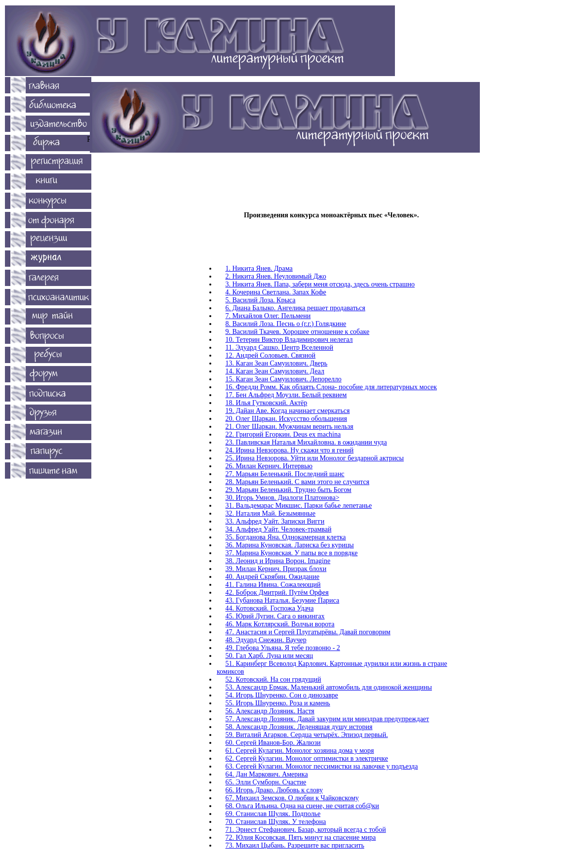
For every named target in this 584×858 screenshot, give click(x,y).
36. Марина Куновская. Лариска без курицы (290, 545)
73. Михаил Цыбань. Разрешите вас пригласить (295, 845)
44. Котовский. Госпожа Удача (270, 608)
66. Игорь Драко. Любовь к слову (274, 790)
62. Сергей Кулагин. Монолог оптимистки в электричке (307, 758)
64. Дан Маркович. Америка (267, 774)
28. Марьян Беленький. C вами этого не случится (298, 482)
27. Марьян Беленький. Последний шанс (285, 474)
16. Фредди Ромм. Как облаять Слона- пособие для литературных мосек (331, 387)
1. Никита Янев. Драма (259, 268)
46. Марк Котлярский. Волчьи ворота (280, 624)
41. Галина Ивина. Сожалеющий (273, 584)
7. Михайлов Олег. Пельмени (268, 316)
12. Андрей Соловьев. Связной (271, 355)
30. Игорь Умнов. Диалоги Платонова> (283, 497)
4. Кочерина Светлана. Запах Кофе (276, 292)
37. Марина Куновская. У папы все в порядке (292, 553)
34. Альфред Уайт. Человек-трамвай (279, 529)
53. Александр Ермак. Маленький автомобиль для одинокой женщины (329, 687)
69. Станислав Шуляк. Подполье (273, 813)
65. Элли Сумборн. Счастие (266, 782)
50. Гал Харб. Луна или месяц (269, 655)
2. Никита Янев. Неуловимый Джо (276, 276)
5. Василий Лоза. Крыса (261, 300)
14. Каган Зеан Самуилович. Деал (275, 371)
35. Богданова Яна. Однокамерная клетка (286, 537)
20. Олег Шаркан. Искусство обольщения (286, 418)
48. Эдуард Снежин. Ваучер (266, 640)
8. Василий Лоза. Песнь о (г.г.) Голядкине (286, 323)
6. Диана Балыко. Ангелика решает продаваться (295, 308)
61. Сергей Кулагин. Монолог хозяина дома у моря (300, 750)
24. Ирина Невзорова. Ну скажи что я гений (290, 450)
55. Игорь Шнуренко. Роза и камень (278, 703)
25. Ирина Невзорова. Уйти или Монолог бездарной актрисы (315, 458)
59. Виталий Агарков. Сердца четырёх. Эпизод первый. (307, 734)
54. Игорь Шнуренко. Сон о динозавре (282, 695)
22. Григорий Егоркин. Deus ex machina (283, 434)
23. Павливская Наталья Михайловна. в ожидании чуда (306, 442)
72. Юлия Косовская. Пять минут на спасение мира (301, 837)
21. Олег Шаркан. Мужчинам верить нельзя (289, 426)
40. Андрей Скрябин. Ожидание (272, 576)
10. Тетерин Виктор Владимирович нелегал (289, 339)
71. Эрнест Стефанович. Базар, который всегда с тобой (306, 829)
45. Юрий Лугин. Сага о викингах (275, 616)
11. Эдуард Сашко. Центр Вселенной (280, 347)
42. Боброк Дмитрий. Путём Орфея (277, 592)
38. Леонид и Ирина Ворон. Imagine (278, 561)
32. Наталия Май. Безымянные (270, 513)
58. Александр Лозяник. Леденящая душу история (299, 727)
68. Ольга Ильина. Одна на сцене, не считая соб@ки (302, 806)
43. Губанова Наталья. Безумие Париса (283, 600)
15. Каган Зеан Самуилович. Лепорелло (284, 379)
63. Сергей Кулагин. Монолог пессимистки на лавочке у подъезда (322, 766)
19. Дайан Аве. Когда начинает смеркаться (288, 410)
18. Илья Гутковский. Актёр (267, 403)
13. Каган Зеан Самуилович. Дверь (277, 363)
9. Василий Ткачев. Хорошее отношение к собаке (298, 331)
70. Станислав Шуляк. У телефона (276, 821)
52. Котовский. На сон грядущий (273, 679)
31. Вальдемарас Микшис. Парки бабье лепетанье (299, 505)
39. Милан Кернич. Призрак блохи (276, 568)
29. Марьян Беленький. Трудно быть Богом (288, 489)
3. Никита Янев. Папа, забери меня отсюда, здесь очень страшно (320, 284)
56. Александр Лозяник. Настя (270, 711)
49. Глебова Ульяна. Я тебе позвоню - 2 (283, 648)
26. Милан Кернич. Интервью (269, 466)
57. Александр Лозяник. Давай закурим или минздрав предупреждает (327, 719)
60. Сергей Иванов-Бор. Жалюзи (273, 742)
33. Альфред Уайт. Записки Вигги (275, 521)
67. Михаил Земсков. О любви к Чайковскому (292, 798)
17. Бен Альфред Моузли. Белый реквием (286, 395)
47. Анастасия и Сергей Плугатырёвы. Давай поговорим (308, 632)
